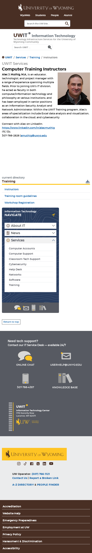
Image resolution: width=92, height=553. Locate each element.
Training (34, 57)
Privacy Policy (12, 534)
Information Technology (20, 211)
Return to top (11, 321)
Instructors (12, 189)
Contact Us (19, 478)
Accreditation (12, 506)
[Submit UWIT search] (50, 46)
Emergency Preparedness (20, 520)
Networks (15, 274)
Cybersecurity (18, 264)
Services (21, 57)
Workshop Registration (19, 202)
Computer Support (21, 253)
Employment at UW (16, 527)
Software (14, 279)
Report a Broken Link (43, 478)
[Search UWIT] (32, 47)
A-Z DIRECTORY (23, 484)
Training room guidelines (21, 196)
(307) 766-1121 (41, 474)
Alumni (68, 15)
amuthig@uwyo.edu (34, 135)
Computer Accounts (22, 248)
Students (40, 15)
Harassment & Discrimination (22, 541)
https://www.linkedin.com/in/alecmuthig (28, 127)
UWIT (8, 57)
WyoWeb (25, 15)
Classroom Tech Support (24, 259)
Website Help (12, 513)
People (55, 15)
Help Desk (15, 269)
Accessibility (11, 548)
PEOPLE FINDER (48, 484)
